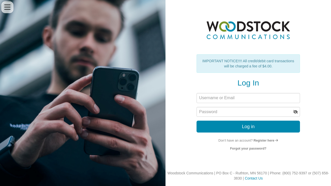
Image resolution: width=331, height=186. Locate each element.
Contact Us (254, 178)
